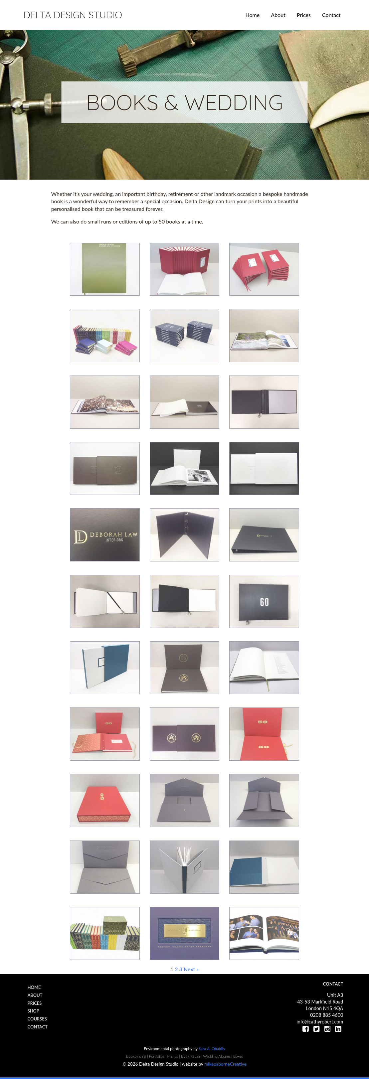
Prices (304, 15)
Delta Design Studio (72, 15)
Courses (37, 1018)
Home (253, 15)
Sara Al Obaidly (212, 1048)
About (278, 15)
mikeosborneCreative (225, 1064)
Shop (33, 1010)
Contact (331, 15)
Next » (191, 969)
